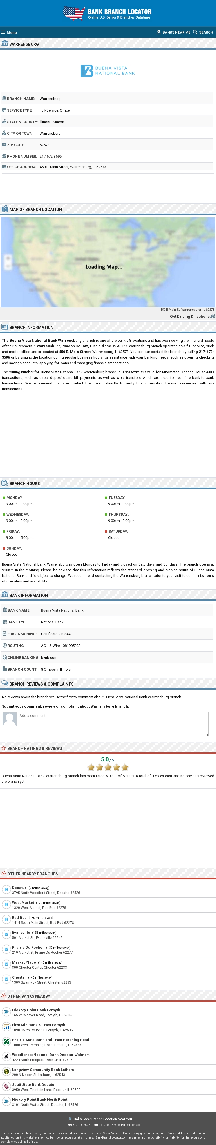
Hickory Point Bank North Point (39, 1099)
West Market (23, 903)
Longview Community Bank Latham (43, 1070)
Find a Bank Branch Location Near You (102, 1119)
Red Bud (19, 917)
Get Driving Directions (190, 316)
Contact (135, 1124)
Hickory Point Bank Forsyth (36, 1010)
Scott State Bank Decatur (34, 1084)
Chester (19, 977)
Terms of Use (100, 1124)
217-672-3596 (51, 156)
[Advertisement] (108, 187)
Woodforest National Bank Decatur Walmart (50, 1055)
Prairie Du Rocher (28, 947)
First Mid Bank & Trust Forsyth (38, 1025)
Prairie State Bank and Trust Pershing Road (50, 1040)
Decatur (19, 888)
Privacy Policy (120, 1124)
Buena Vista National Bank (62, 610)
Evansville (21, 932)
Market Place (24, 962)
